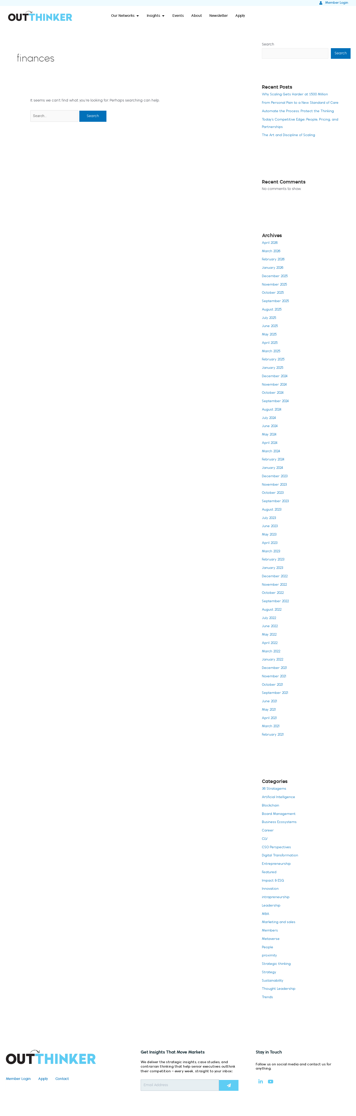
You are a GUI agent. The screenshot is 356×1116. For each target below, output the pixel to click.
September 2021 (276, 693)
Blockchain (271, 806)
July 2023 (269, 518)
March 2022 (272, 652)
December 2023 (275, 477)
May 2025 (270, 335)
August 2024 (272, 410)
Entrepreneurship (277, 864)
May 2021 (269, 710)
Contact (62, 1079)
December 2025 (276, 277)
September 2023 (276, 502)
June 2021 (270, 702)
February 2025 (274, 360)
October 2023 (273, 493)
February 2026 (274, 260)
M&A (266, 914)
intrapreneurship (276, 898)
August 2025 (272, 310)
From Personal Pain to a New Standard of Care (302, 103)
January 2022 (273, 660)
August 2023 (272, 510)
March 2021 (271, 727)
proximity (269, 956)
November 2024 (275, 385)
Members (270, 931)
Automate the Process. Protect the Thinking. (300, 112)
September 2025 (276, 302)
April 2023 (270, 543)
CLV (265, 839)
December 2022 (276, 577)
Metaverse (271, 939)
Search (268, 45)
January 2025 (273, 368)
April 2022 (270, 643)
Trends (268, 998)
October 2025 (274, 293)
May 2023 (270, 535)
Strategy (269, 973)
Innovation (271, 889)
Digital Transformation (281, 856)
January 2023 (273, 568)
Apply (43, 1079)
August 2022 (272, 610)
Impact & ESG (274, 881)
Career (268, 831)
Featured (269, 873)
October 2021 (273, 685)
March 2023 (272, 552)
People (268, 948)
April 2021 (270, 719)
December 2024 (275, 377)
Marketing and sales (280, 923)
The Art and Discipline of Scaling (290, 136)
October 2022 (274, 593)
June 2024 (270, 427)
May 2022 (270, 635)
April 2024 (270, 443)
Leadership (272, 906)
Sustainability (273, 981)
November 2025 (275, 285)
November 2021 (275, 677)
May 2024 (270, 435)
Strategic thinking (277, 964)
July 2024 (269, 418)
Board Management (280, 814)
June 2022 (270, 627)
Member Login (18, 1079)
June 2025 (270, 327)
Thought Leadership (280, 990)
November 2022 (275, 585)
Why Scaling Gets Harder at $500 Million (296, 95)
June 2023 (270, 527)
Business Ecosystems (280, 823)
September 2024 (276, 402)
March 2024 (272, 452)
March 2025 (272, 352)
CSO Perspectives (277, 848)
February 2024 (274, 460)
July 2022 (269, 618)
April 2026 (270, 243)
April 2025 (270, 343)
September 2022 (276, 602)
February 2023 (274, 560)
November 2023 (275, 485)
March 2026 (272, 252)
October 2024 (273, 393)
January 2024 (273, 468)
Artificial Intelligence (279, 798)
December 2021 (275, 668)
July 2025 (269, 318)
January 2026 (273, 268)
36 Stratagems (275, 789)
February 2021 (273, 735)
